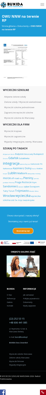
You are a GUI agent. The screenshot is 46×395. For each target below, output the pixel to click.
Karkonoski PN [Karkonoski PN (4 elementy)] (36, 164)
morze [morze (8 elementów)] (7, 178)
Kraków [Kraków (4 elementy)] (40, 168)
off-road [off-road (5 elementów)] (15, 178)
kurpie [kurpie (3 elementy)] (5, 174)
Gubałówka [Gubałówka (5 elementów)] (24, 158)
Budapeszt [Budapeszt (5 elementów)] (38, 154)
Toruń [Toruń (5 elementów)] (11, 191)
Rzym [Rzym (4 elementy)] (34, 182)
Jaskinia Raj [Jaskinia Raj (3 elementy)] (23, 164)
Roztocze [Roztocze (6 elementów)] (27, 182)
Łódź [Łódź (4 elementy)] (12, 200)
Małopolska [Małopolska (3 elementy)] (31, 174)
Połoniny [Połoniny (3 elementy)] (11, 182)
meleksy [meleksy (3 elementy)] (37, 174)
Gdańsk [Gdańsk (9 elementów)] (13, 158)
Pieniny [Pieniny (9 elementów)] (28, 178)
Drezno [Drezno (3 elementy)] (5, 158)
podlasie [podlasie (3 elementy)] (5, 182)
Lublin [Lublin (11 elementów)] (12, 173)
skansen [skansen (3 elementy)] (20, 187)
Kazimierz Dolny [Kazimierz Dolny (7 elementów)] (22, 168)
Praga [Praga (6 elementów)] (18, 182)
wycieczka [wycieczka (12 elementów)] (23, 195)
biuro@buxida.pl (21, 337)
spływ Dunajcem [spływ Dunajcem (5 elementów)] (31, 186)
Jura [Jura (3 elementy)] (28, 164)
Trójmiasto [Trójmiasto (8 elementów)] (22, 190)
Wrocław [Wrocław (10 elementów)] (9, 196)
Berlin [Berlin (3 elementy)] (13, 154)
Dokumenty (23, 26)
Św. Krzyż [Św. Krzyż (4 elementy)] (18, 200)
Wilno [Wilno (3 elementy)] (37, 191)
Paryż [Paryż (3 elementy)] (21, 178)
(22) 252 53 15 (17, 318)
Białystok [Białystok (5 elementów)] (19, 154)
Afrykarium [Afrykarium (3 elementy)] (6, 154)
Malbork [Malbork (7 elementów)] (22, 173)
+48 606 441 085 (18, 322)
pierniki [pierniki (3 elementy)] (36, 178)
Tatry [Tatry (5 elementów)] (5, 191)
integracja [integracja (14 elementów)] (11, 163)
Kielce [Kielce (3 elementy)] (34, 169)
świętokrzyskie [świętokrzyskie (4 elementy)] (28, 200)
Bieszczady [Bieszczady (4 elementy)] (28, 154)
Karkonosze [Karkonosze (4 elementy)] (7, 168)
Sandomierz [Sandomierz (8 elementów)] (10, 186)
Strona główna (8, 26)
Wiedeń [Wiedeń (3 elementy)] (31, 191)
